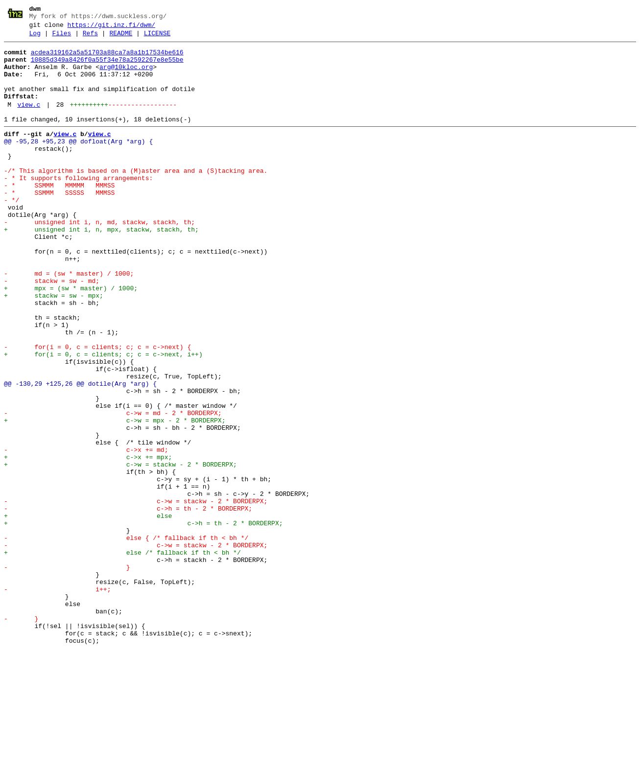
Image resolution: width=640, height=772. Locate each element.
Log (35, 37)
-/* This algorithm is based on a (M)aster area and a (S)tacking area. (135, 197)
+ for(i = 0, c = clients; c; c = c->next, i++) (103, 417)
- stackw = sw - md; (51, 329)
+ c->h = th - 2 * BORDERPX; (143, 620)
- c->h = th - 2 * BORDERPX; (128, 602)
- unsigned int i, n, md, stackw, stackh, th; (99, 259)
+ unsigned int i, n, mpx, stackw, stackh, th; (101, 267)
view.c (28, 121)
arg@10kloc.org (126, 75)
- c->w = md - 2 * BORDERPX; (113, 488)
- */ (11, 232)
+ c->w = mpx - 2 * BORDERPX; (114, 496)
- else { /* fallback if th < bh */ (126, 637)
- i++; (57, 699)
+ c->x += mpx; (88, 541)
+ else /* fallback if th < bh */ (122, 655)
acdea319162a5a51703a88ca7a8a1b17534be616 (107, 58)
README (120, 37)
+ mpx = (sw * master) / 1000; (71, 338)
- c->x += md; (86, 532)
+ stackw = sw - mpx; (53, 347)
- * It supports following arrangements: (78, 206)
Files (61, 37)
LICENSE (157, 37)
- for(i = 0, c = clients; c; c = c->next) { (97, 408)
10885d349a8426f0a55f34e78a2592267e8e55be (107, 67)
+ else (88, 611)
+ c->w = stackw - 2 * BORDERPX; (120, 549)
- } (67, 673)
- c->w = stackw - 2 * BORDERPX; (135, 593)
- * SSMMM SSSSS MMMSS (59, 223)
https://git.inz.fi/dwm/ (111, 27)
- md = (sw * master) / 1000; (69, 320)
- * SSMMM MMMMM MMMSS (59, 215)
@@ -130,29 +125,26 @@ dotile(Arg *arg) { (80, 452)
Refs (90, 37)
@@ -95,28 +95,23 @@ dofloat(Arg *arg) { (78, 162)
